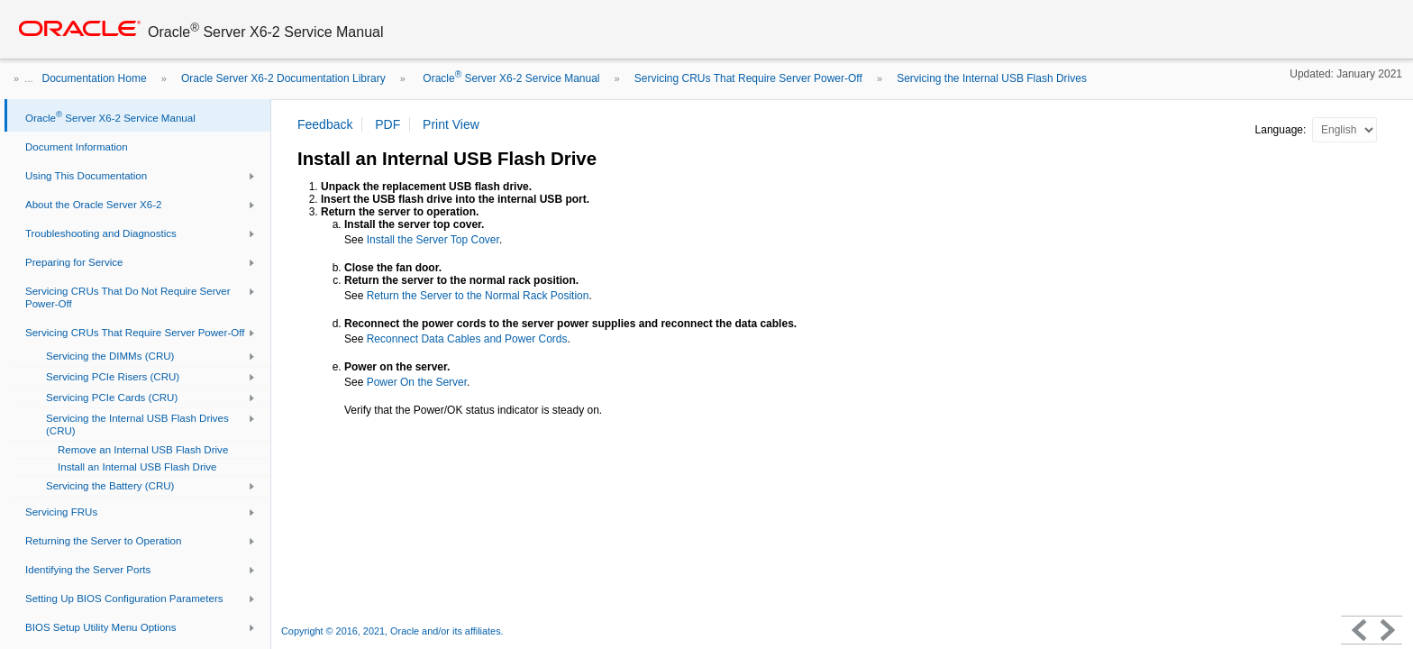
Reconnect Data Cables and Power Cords (467, 339)
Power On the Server (417, 382)
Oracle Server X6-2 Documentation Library (283, 78)
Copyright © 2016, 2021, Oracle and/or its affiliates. (393, 631)
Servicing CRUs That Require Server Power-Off (748, 78)
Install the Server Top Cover (433, 239)
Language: (1282, 129)
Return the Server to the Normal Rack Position (478, 295)
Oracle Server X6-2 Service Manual (509, 78)
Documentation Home (94, 78)
